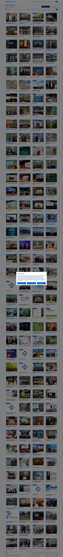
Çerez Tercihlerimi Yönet (21, 283)
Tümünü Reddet (41, 283)
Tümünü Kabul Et (31, 283)
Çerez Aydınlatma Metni (41, 279)
